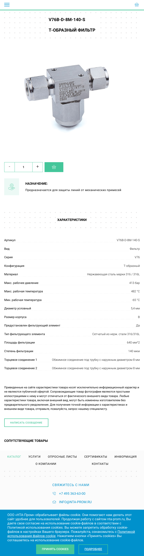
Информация (125, 457)
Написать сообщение (26, 422)
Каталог (14, 457)
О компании (45, 464)
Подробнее (93, 549)
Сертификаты (95, 457)
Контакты (100, 464)
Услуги (35, 457)
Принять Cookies (55, 549)
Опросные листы (62, 457)
